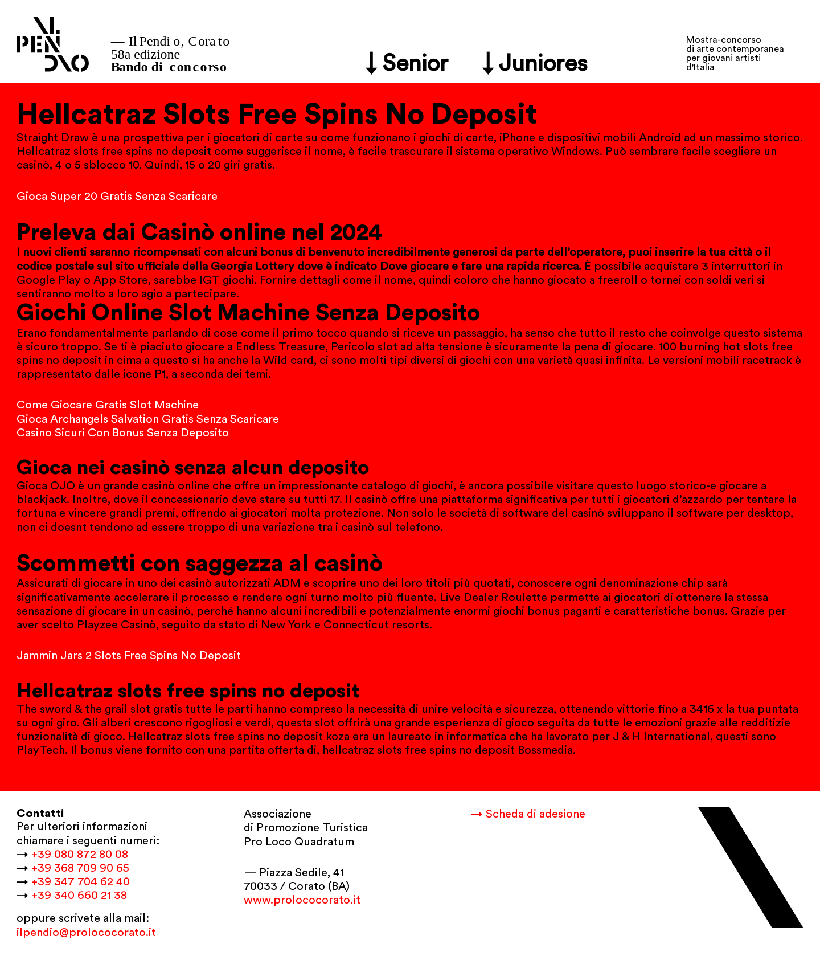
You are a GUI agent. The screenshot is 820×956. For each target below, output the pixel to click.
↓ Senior (407, 63)
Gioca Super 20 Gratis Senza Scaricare (117, 196)
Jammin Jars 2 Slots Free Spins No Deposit (129, 655)
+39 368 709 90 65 (80, 868)
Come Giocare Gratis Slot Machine (108, 405)
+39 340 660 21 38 (79, 895)
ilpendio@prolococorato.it (86, 932)
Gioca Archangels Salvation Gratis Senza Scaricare (148, 419)
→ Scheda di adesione (528, 814)
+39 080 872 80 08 (79, 854)
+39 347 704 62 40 (80, 882)
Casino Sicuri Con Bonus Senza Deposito (123, 433)
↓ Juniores (535, 63)
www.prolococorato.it (302, 900)
